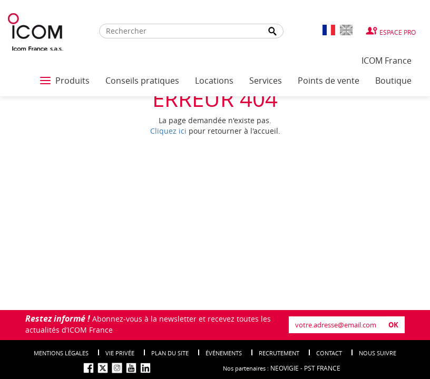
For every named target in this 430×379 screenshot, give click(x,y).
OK (393, 325)
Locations (214, 80)
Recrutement (279, 353)
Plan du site (170, 353)
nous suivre (377, 353)
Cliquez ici (168, 131)
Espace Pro (397, 32)
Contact (329, 353)
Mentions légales (61, 353)
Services (265, 80)
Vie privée (119, 353)
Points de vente (328, 80)
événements (224, 353)
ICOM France (386, 60)
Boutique (393, 80)
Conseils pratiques (142, 80)
